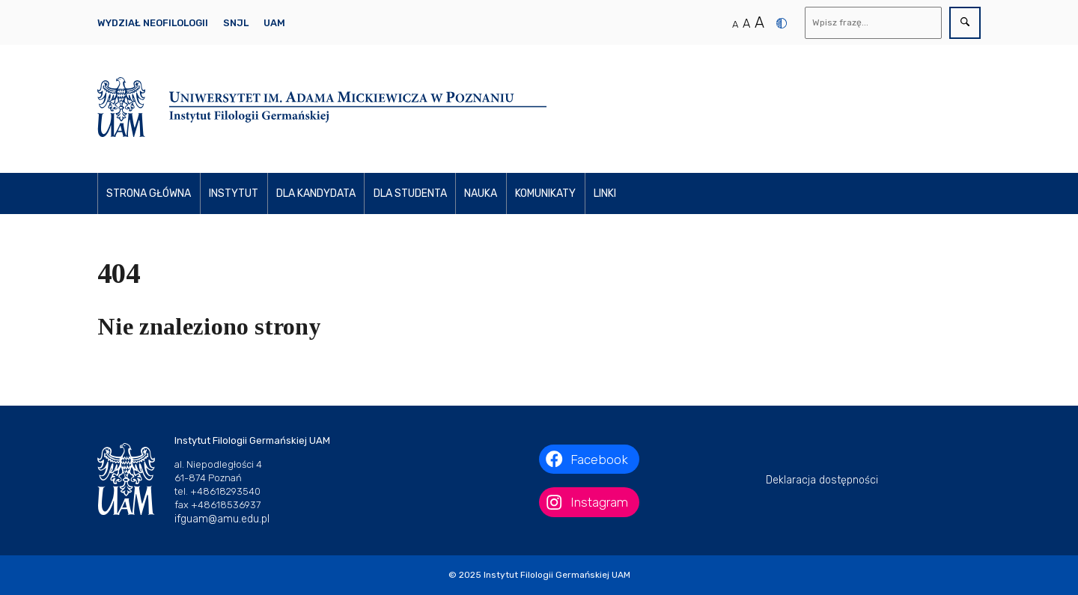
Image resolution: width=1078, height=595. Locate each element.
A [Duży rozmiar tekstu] (759, 22)
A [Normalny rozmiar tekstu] (735, 24)
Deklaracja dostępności (822, 480)
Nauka (480, 193)
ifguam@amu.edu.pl (222, 519)
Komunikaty (545, 193)
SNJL (236, 22)
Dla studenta (410, 193)
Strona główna (148, 193)
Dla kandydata (316, 193)
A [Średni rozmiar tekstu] (746, 23)
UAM (274, 22)
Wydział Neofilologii (152, 22)
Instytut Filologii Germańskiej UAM (557, 575)
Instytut (233, 193)
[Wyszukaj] (873, 22)
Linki (605, 193)
